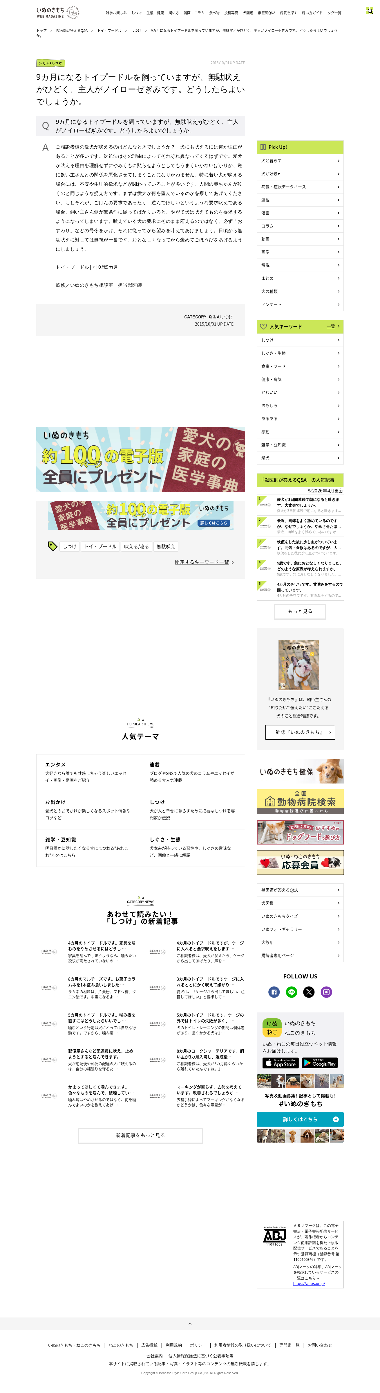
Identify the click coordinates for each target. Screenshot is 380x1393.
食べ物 (214, 13)
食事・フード (273, 366)
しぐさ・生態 (273, 353)
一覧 (331, 326)
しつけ (136, 13)
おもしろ (269, 405)
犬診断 (267, 942)
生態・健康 (155, 13)
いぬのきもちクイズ (279, 916)
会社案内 (154, 1355)
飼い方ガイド (312, 13)
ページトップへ (190, 1323)
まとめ (267, 278)
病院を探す (288, 13)
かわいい (269, 392)
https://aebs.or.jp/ (309, 1283)
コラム (267, 226)
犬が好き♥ (270, 173)
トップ (41, 30)
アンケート (271, 304)
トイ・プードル (109, 30)
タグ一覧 (334, 13)
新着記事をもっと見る (140, 1135)
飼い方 (174, 13)
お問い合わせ (320, 1345)
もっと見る (300, 610)
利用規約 (174, 1345)
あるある (269, 418)
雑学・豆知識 (273, 444)
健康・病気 (271, 379)
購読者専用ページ (277, 955)
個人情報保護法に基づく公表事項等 (201, 1355)
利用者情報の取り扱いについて (242, 1345)
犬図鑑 (248, 13)
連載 (265, 199)
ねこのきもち (121, 1345)
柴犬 (265, 457)
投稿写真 (231, 13)
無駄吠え (166, 546)
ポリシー (198, 1345)
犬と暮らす (271, 160)
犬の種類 (269, 291)
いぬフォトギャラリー (281, 929)
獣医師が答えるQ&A (72, 30)
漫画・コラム (194, 13)
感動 (265, 431)
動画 (265, 239)
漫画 (265, 213)
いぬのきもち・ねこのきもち (74, 1345)
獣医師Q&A (266, 13)
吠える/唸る (136, 546)
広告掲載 (149, 1345)
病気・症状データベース (283, 186)
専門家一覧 (289, 1345)
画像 (265, 252)
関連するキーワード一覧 (202, 561)
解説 (265, 265)
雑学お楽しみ (116, 13)
